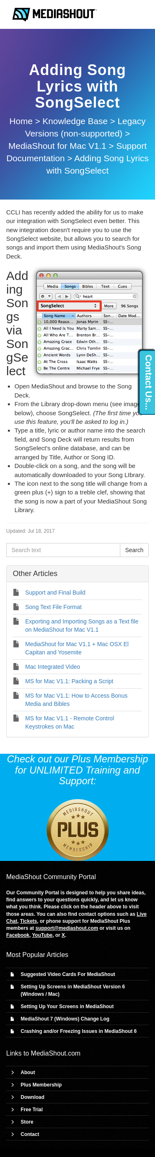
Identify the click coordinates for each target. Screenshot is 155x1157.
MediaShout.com (56, 1053)
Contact (30, 1134)
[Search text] (63, 550)
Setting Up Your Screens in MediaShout (67, 1006)
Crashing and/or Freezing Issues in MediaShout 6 (79, 1031)
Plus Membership (41, 1085)
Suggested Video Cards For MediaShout (68, 974)
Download (32, 1097)
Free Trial (32, 1109)
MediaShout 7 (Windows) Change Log (65, 1019)
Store (27, 1122)
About (28, 1072)
